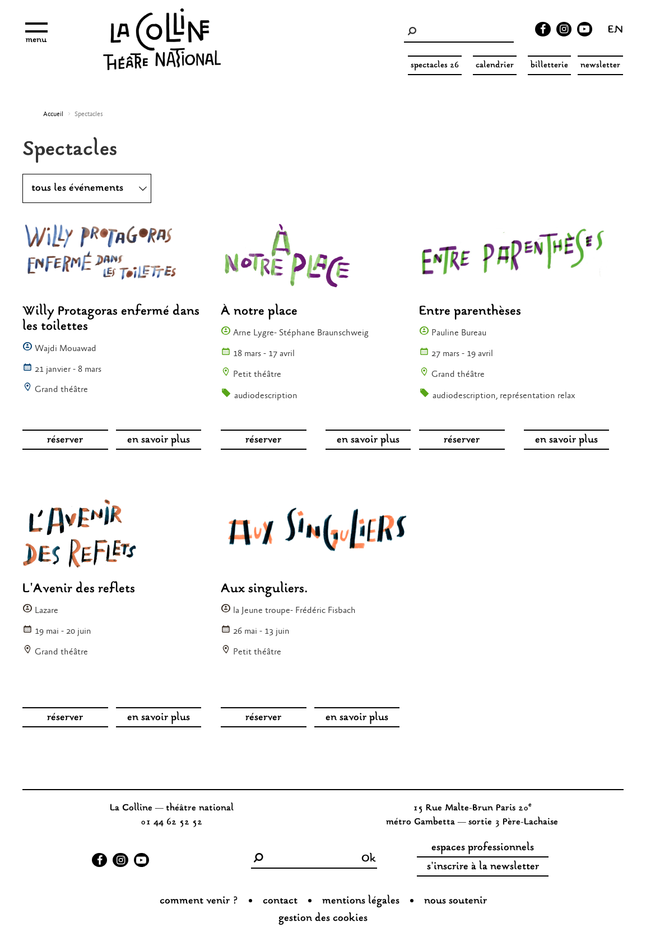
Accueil (53, 114)
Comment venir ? (199, 901)
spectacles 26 (435, 65)
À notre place (259, 311)
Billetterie (549, 65)
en (615, 31)
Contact (280, 901)
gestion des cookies (323, 918)
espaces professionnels (482, 848)
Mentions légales (360, 901)
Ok (368, 859)
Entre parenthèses (470, 311)
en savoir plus (158, 440)
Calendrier (495, 65)
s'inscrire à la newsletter (483, 867)
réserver (65, 440)
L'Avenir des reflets (78, 589)
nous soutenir (455, 901)
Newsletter (600, 65)
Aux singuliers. (264, 589)
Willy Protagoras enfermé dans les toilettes (110, 319)
